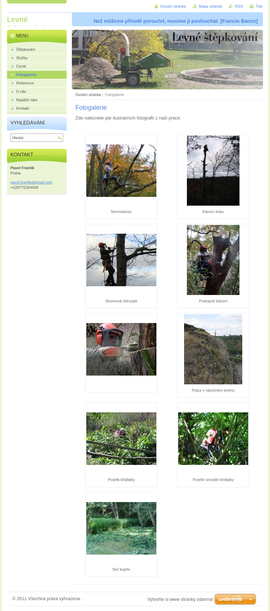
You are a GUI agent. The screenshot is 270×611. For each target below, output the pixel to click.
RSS (239, 6)
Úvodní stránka (88, 94)
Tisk (259, 6)
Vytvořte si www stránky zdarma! (180, 599)
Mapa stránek (210, 6)
